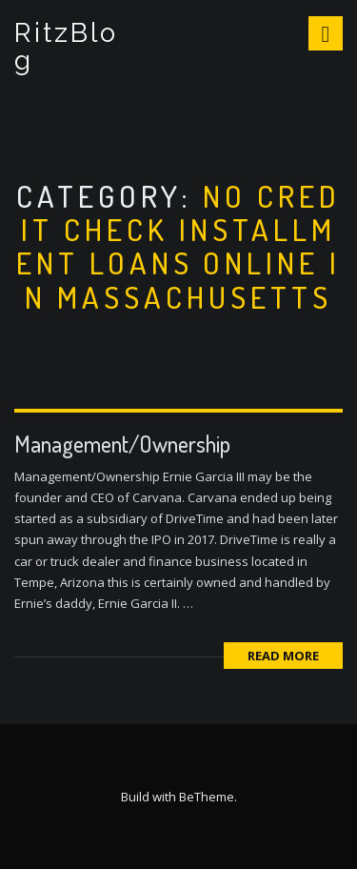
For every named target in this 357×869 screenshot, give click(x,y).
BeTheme (206, 796)
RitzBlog (66, 46)
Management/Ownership (122, 443)
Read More (283, 655)
